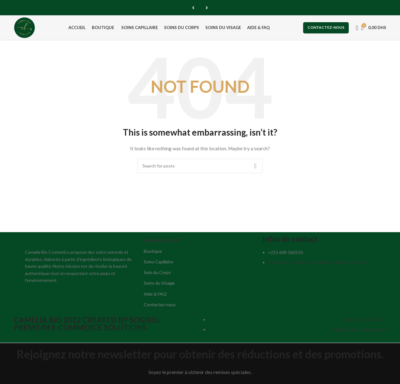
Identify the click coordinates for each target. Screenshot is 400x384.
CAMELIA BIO (38, 321)
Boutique (153, 252)
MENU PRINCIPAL (162, 241)
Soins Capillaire (158, 263)
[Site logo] (26, 27)
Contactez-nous (326, 27)
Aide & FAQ (155, 294)
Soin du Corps (157, 273)
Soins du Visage (159, 284)
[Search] (355, 27)
